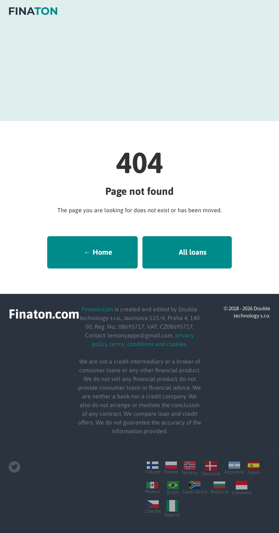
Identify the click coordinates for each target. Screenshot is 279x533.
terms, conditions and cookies (148, 344)
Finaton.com (97, 309)
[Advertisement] (139, 70)
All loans (192, 252)
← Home (98, 252)
